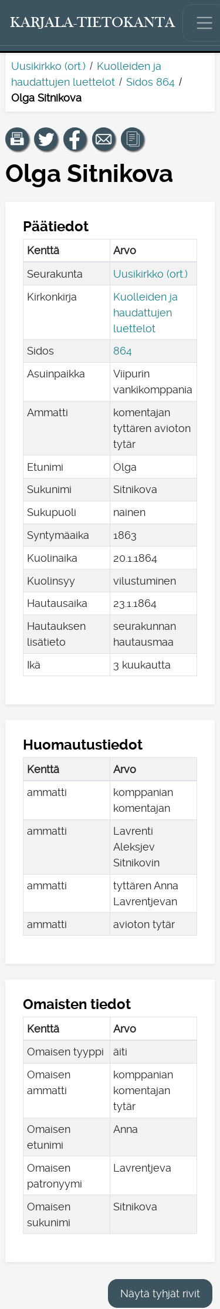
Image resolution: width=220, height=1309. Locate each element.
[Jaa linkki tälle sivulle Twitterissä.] (45, 139)
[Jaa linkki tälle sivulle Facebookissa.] (75, 139)
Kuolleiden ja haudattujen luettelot (145, 313)
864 (122, 351)
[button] (17, 139)
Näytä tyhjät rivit (160, 1293)
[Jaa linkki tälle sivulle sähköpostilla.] (104, 139)
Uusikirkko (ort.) (48, 66)
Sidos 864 (150, 82)
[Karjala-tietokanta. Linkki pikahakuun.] (92, 23)
